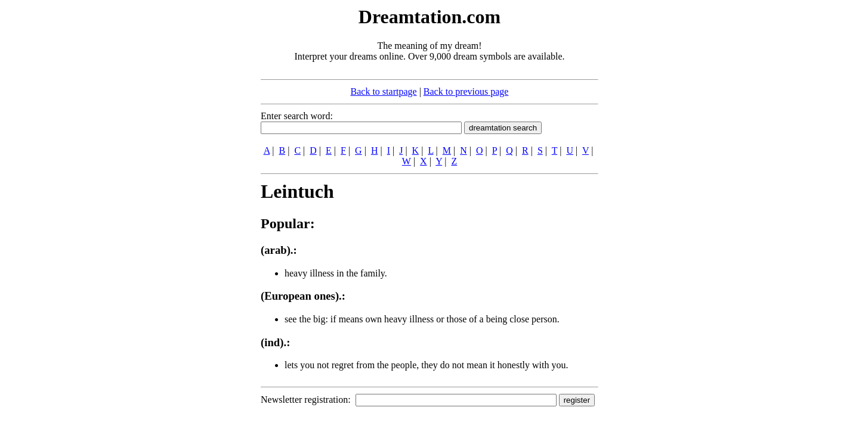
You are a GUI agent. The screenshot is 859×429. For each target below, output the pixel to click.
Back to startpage (384, 91)
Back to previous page (466, 91)
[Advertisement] (188, 183)
